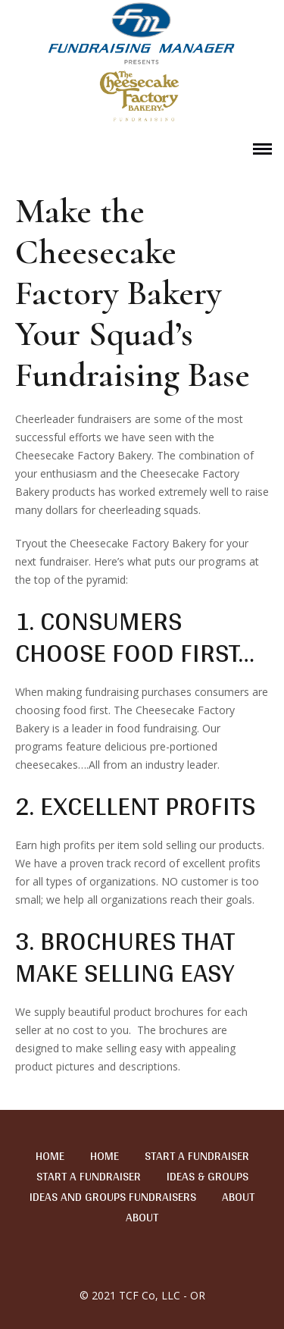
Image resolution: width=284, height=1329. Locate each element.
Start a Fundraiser (197, 1156)
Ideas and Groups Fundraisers (113, 1197)
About (238, 1197)
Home (50, 1156)
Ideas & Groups (207, 1176)
